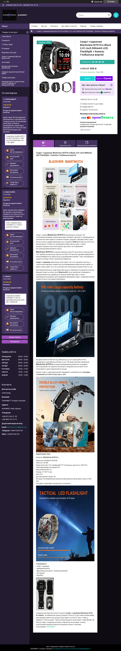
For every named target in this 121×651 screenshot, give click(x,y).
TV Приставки (7, 44)
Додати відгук (14, 337)
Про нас (44, 26)
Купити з (104, 78)
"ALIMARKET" (51, 627)
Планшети (6, 40)
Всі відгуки (15, 341)
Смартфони (6, 36)
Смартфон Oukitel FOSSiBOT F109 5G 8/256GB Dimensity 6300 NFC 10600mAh (15, 299)
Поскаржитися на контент (62, 648)
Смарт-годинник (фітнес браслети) (11, 57)
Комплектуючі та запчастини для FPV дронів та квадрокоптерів (13, 83)
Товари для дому (8, 78)
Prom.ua (72, 646)
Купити (87, 78)
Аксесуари (6, 62)
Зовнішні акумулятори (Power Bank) (13, 73)
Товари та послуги (9, 32)
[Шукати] (109, 15)
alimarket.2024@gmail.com (17, 427)
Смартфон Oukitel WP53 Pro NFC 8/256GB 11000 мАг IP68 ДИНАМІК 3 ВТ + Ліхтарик (15, 139)
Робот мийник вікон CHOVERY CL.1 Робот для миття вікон (14, 225)
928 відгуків (98, 1)
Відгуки (83, 26)
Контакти (54, 26)
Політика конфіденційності (81, 648)
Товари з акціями (96, 26)
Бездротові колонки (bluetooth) (10, 67)
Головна (34, 26)
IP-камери (5, 48)
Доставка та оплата (69, 26)
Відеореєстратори (9, 52)
